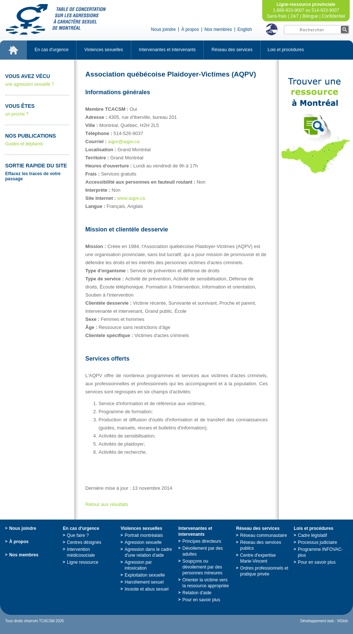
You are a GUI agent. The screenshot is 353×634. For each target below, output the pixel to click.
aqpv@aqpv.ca (123, 141)
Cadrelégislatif (312, 535)
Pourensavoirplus (201, 599)
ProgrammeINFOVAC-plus (320, 552)
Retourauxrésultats (106, 504)
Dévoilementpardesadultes (202, 551)
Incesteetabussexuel (146, 589)
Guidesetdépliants (37, 139)
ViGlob (342, 621)
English (245, 29)
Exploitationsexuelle (145, 575)
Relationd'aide (196, 592)
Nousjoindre (163, 29)
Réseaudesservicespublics (260, 545)
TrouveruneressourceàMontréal (315, 126)
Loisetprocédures (286, 49)
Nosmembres (218, 29)
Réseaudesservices (231, 49)
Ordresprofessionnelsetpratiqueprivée (264, 571)
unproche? (37, 110)
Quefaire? (78, 535)
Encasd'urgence (51, 49)
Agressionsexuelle (143, 542)
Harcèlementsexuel (144, 582)
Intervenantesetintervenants (167, 49)
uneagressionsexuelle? (37, 80)
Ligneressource (82, 562)
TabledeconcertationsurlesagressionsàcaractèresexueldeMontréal (56, 19)
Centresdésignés (84, 542)
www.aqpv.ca (131, 198)
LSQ (272, 29)
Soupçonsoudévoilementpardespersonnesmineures (202, 567)
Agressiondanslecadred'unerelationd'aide (148, 552)
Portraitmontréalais (144, 535)
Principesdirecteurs (201, 541)
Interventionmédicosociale (81, 552)
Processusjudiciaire (317, 542)
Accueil (13, 50)
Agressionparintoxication (138, 565)
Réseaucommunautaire (263, 535)
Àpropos (190, 29)
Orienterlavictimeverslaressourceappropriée (205, 582)
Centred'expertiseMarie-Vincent (258, 558)
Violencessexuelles (103, 49)
